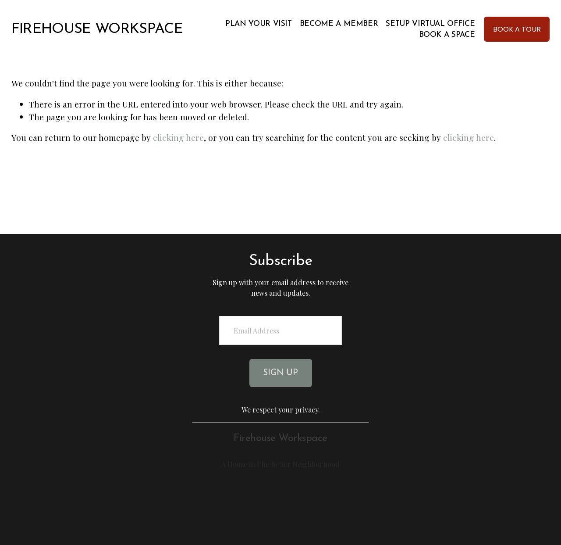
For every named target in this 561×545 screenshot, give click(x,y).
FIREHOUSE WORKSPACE (97, 29)
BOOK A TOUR (517, 29)
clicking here (178, 137)
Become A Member (339, 24)
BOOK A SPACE (447, 35)
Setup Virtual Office (430, 24)
